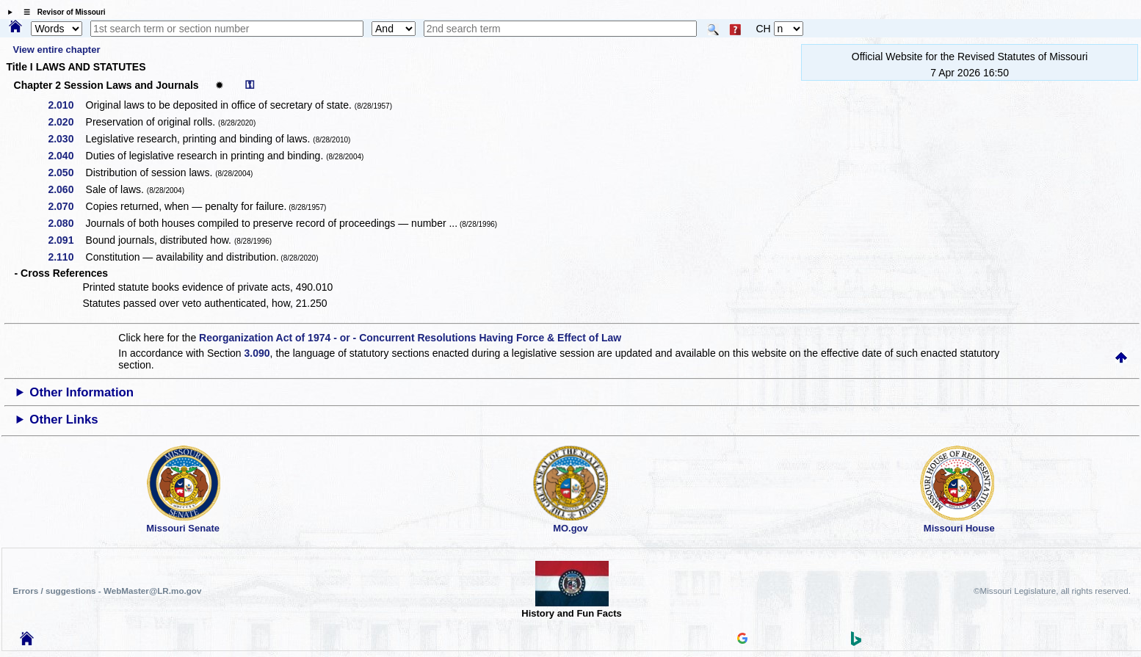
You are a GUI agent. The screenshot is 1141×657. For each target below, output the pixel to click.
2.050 (66, 172)
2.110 (66, 257)
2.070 (66, 206)
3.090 (257, 353)
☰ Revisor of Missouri (61, 12)
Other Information (81, 392)
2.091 (66, 240)
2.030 (66, 139)
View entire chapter (56, 49)
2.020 (66, 122)
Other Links (63, 419)
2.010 (66, 105)
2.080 (66, 223)
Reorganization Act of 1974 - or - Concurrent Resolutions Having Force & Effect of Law (410, 338)
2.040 (66, 155)
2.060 (66, 189)
